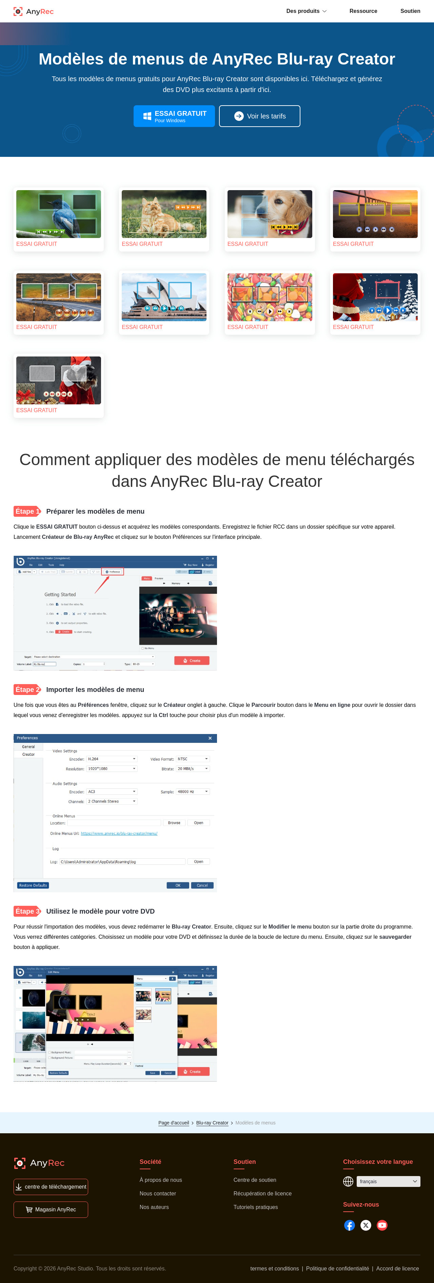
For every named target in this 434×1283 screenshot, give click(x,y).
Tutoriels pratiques (256, 1207)
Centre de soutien (255, 1180)
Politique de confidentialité (337, 1268)
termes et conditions (275, 1268)
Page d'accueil (173, 1122)
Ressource (363, 11)
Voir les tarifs (260, 116)
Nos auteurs (154, 1207)
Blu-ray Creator (212, 1122)
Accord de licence (397, 1268)
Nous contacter (158, 1193)
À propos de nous (161, 1180)
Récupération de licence (263, 1193)
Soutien (410, 11)
